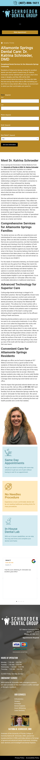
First (2, 97)
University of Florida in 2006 (13, 167)
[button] (20, 24)
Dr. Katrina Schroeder (31, 167)
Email (5, 125)
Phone (6, 115)
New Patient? (8, 135)
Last (2, 105)
